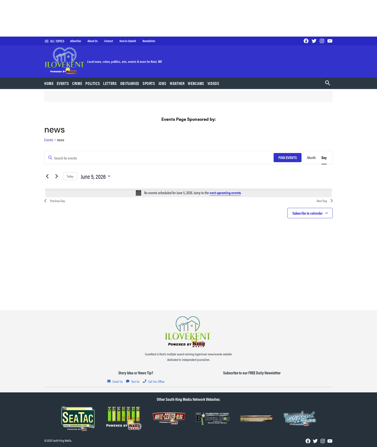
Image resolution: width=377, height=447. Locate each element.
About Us (93, 41)
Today (70, 176)
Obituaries (129, 83)
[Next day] (56, 176)
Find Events (287, 157)
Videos (213, 83)
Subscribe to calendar (307, 213)
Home (49, 83)
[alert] (188, 192)
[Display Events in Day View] (324, 157)
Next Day (325, 200)
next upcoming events (225, 192)
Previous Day (54, 200)
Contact (108, 41)
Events (63, 83)
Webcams (196, 83)
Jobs (162, 83)
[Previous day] (47, 176)
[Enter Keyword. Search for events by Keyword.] (159, 157)
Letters (110, 83)
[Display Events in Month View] (311, 157)
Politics (92, 83)
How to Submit (127, 41)
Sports (149, 83)
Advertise (75, 41)
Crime (77, 83)
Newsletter (149, 41)
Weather (177, 83)
